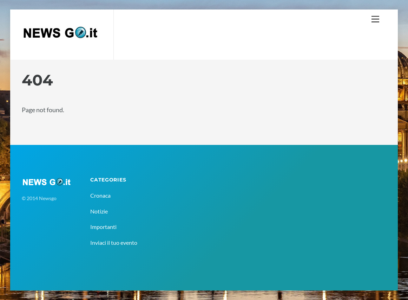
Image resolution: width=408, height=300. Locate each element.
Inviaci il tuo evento (113, 242)
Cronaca (100, 195)
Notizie (99, 211)
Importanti (103, 226)
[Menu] (375, 19)
